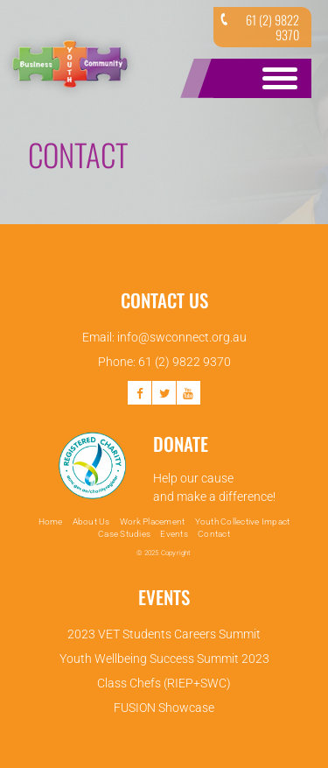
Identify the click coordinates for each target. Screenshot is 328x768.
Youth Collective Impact (242, 521)
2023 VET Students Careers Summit (164, 634)
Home (50, 521)
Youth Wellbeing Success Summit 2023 (164, 659)
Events (174, 534)
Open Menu (276, 78)
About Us (91, 521)
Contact (214, 534)
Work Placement (152, 521)
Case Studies (124, 534)
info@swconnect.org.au (182, 337)
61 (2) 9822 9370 (258, 27)
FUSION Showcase (164, 708)
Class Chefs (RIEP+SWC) (164, 683)
